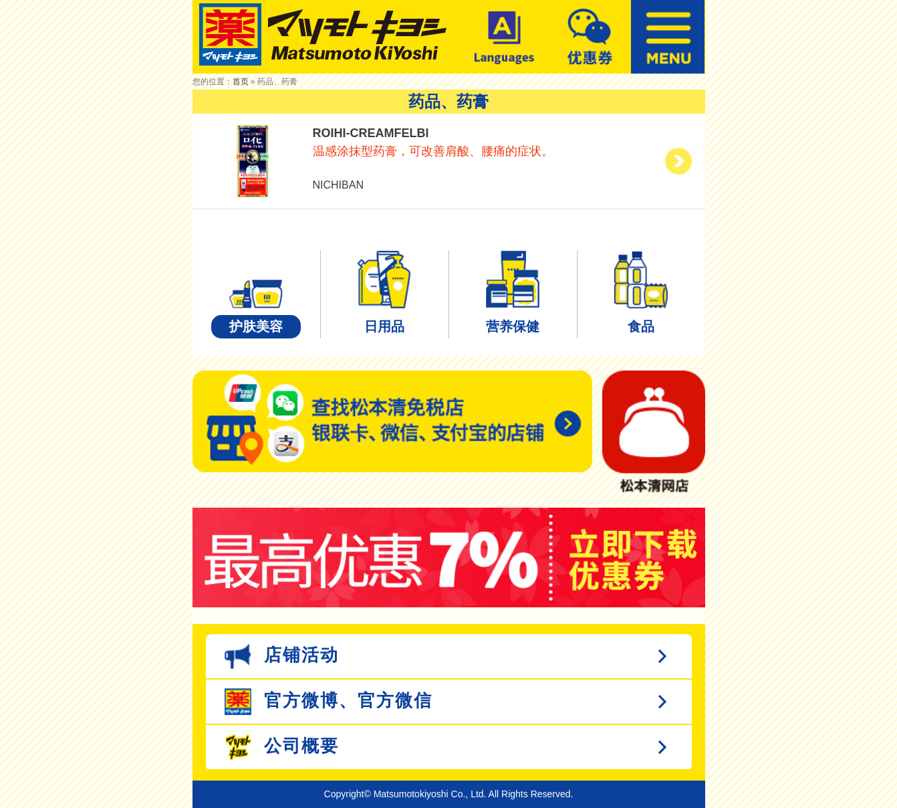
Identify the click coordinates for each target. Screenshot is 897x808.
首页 (241, 81)
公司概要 (282, 747)
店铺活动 (282, 656)
